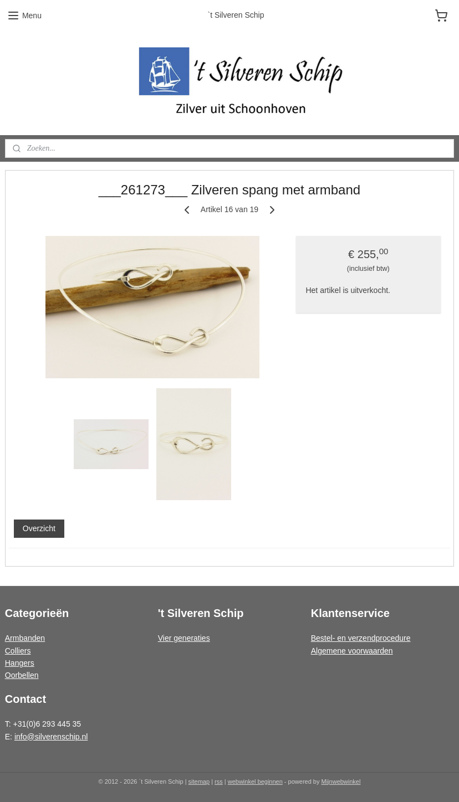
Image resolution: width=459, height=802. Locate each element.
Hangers (19, 663)
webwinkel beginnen (255, 781)
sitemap (199, 781)
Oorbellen (22, 675)
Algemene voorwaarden (352, 650)
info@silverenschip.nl (51, 736)
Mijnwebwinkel (341, 781)
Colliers (18, 650)
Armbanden (25, 638)
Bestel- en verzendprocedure (361, 638)
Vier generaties (184, 638)
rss (219, 781)
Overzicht (39, 528)
